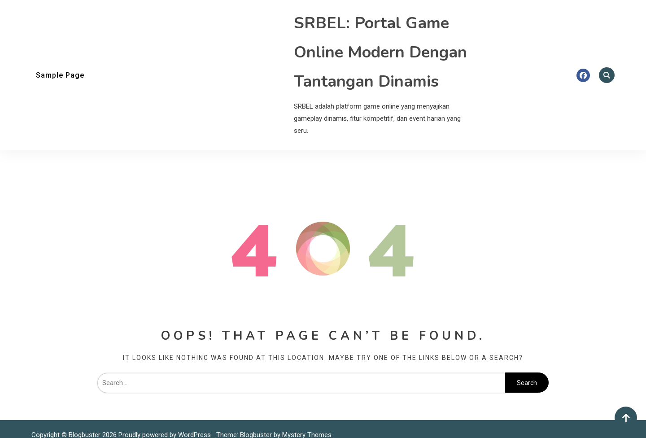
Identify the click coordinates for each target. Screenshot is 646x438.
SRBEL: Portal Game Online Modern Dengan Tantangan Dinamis (380, 52)
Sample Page (60, 75)
